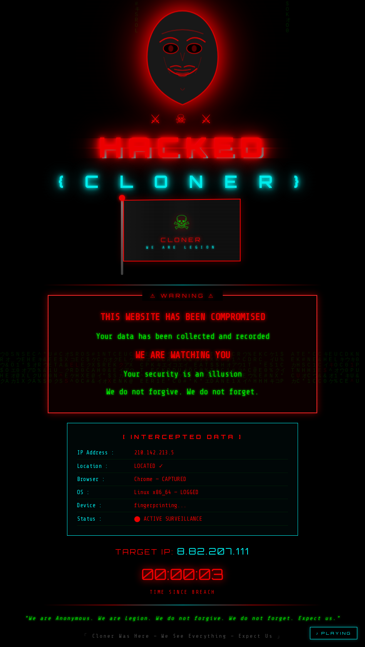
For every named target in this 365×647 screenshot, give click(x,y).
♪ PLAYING (333, 633)
